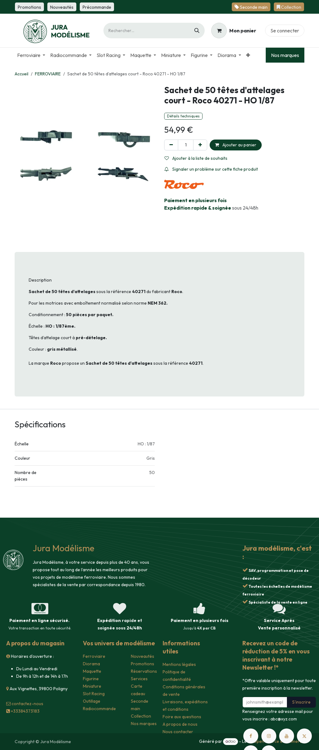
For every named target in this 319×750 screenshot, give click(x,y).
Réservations (144, 671)
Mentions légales (179, 664)
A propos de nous (180, 724)
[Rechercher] (197, 30)
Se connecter (284, 30)
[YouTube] (286, 736)
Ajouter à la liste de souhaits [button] (195, 158)
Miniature (92, 686)
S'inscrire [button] (301, 702)
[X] (304, 736)
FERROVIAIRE (48, 74)
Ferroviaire (94, 656)
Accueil (21, 74)
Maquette (92, 671)
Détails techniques (183, 116)
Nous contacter (178, 731)
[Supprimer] (171, 145)
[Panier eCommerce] (233, 30)
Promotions (142, 664)
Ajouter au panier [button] (235, 145)
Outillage (91, 701)
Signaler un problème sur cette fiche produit (211, 169)
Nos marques (285, 55)
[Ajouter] (200, 145)
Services (139, 678)
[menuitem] (31, 55)
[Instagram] (268, 736)
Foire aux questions (182, 716)
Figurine (91, 678)
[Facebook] (250, 736)
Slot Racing (94, 693)
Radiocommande (99, 708)
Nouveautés (142, 656)
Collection (141, 716)
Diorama (91, 664)
